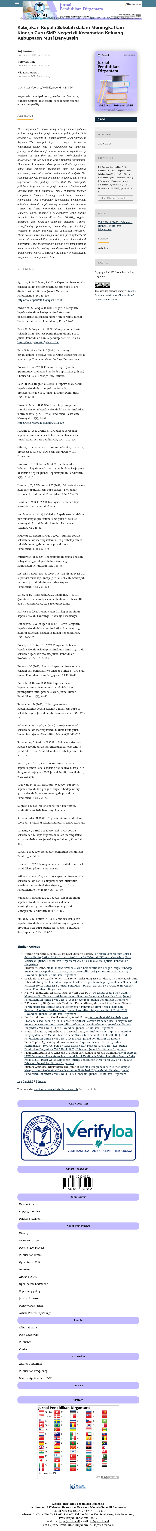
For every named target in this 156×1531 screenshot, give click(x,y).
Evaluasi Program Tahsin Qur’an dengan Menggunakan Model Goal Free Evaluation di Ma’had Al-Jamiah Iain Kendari (78, 1068)
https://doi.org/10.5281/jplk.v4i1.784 (38, 342)
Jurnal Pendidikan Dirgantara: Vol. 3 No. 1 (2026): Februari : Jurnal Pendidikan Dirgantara (77, 1072)
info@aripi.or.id (99, 1521)
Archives (33, 17)
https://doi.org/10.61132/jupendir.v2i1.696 (48, 87)
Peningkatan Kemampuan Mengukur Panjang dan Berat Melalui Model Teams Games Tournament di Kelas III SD (78, 1033)
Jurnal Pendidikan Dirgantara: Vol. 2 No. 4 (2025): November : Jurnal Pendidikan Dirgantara (78, 997)
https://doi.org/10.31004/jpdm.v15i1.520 (40, 422)
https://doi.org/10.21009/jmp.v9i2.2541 (39, 300)
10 (39, 1081)
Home (21, 17)
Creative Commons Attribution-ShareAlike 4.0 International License (115, 295)
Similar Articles (28, 946)
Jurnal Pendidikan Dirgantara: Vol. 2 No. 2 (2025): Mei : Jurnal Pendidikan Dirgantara (76, 1036)
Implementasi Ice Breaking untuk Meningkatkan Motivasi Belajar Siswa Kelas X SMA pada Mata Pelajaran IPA (73, 1043)
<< (18, 1081)
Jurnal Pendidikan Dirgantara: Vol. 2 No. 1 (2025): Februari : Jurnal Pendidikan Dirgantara (76, 1047)
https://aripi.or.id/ (69, 1521)
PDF (102, 119)
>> (45, 1081)
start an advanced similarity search (56, 1089)
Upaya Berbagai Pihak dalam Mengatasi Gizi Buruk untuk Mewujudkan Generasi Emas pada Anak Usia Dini (76, 994)
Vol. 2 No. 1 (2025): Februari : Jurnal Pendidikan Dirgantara (79, 17)
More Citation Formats (113, 198)
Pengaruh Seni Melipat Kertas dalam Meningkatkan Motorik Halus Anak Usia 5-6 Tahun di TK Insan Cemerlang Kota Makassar (78, 957)
